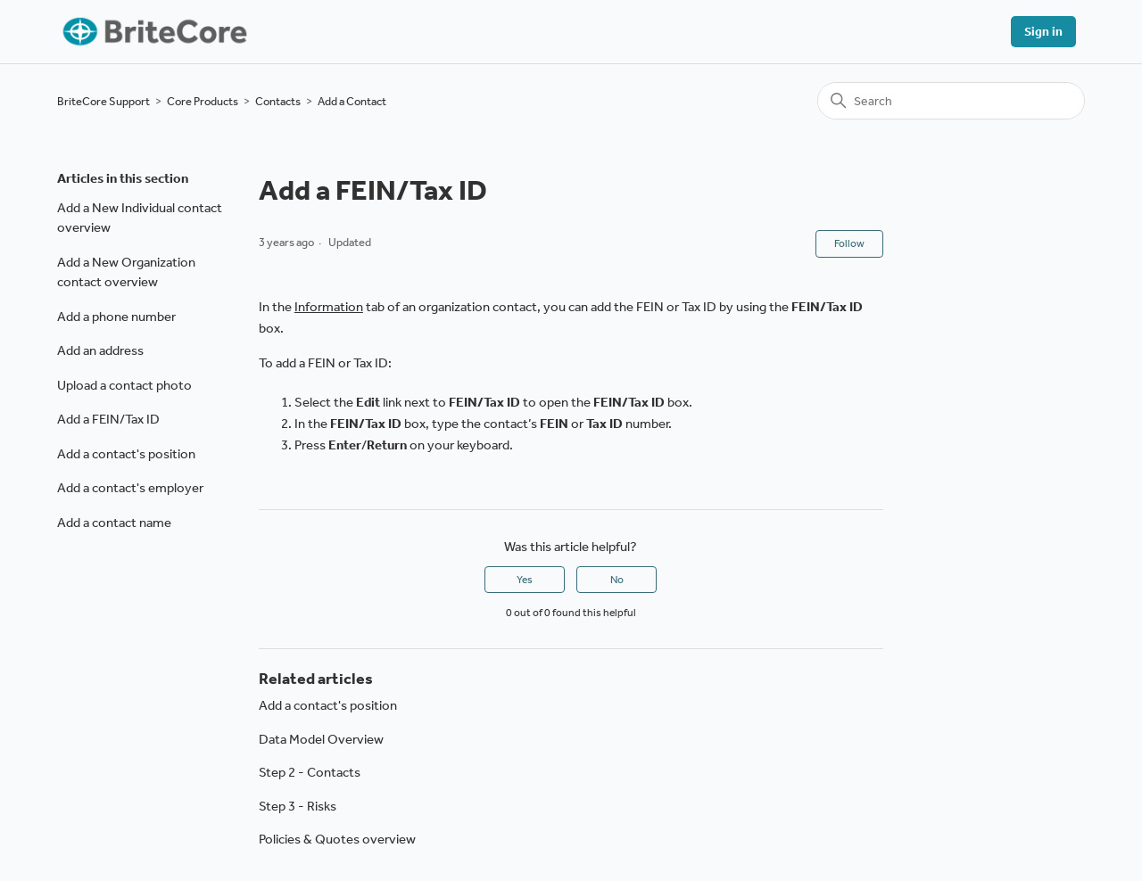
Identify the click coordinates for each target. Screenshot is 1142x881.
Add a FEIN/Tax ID (108, 419)
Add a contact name (114, 523)
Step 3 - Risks (297, 806)
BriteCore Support (103, 101)
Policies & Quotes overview (337, 839)
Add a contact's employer (130, 488)
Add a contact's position (126, 454)
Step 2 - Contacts (309, 772)
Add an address (100, 350)
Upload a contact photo (124, 385)
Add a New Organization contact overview (126, 272)
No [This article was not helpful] (617, 579)
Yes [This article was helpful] (525, 579)
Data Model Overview (321, 739)
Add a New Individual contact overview (139, 218)
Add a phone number (116, 317)
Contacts (278, 101)
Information (328, 307)
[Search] (951, 101)
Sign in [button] (1043, 31)
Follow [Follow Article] (849, 243)
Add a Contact (352, 101)
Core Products (202, 101)
